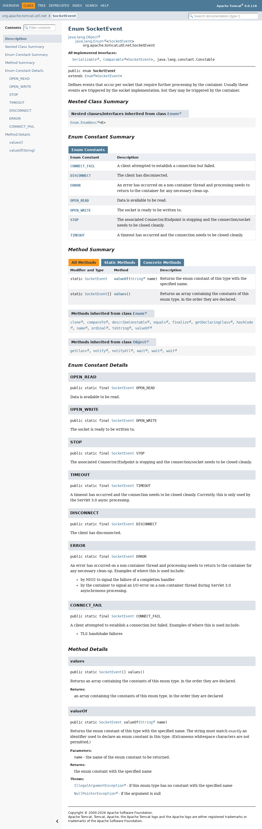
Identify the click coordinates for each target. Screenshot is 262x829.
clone (75, 322)
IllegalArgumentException (99, 785)
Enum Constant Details (24, 71)
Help (105, 5)
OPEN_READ (19, 79)
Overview (11, 5)
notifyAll (121, 351)
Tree (42, 5)
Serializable (84, 59)
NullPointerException (94, 793)
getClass (78, 351)
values (120, 294)
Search (91, 5)
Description (16, 39)
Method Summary (20, 63)
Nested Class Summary (24, 47)
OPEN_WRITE (20, 87)
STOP (13, 95)
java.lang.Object (83, 37)
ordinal (98, 328)
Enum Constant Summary (26, 55)
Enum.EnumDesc (83, 122)
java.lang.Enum (89, 41)
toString (120, 328)
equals (159, 322)
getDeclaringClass (212, 322)
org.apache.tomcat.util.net (24, 16)
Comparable (113, 59)
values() (16, 142)
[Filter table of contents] (39, 27)
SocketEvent (64, 16)
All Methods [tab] (84, 262)
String (136, 279)
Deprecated (59, 5)
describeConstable (129, 322)
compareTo (96, 322)
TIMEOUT (16, 102)
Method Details (17, 134)
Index (77, 5)
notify (99, 351)
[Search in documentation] (223, 16)
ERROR (15, 118)
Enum (89, 76)
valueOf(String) (22, 150)
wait (141, 351)
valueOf (121, 279)
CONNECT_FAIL (21, 126)
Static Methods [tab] (119, 262)
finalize (180, 322)
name (81, 328)
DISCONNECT (20, 110)
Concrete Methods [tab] (162, 262)
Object (139, 342)
